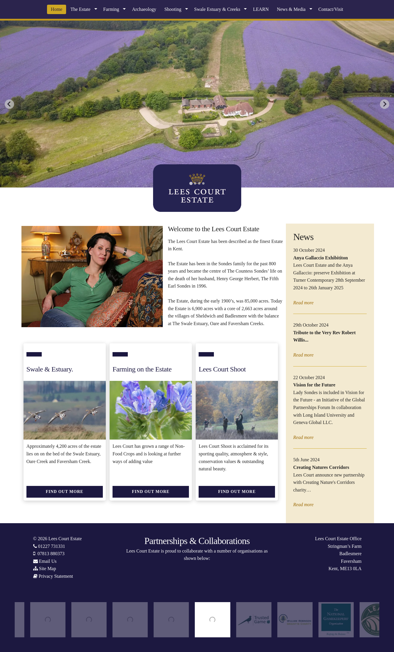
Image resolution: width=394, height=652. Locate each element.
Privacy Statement (56, 576)
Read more (303, 302)
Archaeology (144, 9)
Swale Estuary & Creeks (217, 9)
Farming (111, 9)
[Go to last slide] (9, 104)
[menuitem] (56, 9)
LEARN (261, 9)
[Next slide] (384, 104)
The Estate (80, 9)
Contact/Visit (330, 9)
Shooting (172, 9)
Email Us (48, 561)
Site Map (47, 568)
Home (56, 9)
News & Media (291, 9)
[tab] (190, 183)
